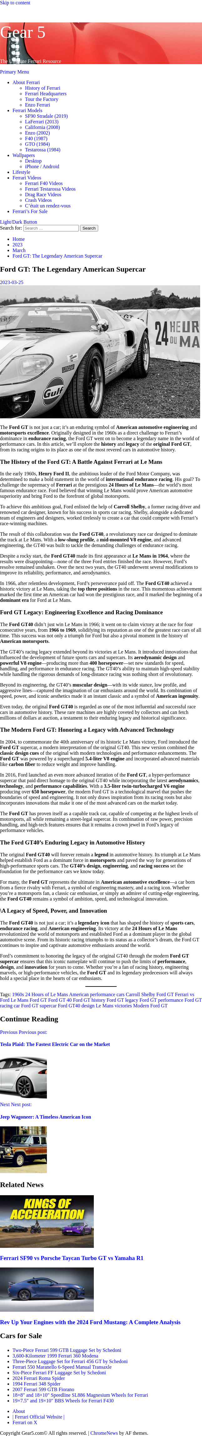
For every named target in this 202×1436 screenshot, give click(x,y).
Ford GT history (89, 1000)
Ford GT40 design (76, 1005)
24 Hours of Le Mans (46, 994)
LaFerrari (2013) (41, 121)
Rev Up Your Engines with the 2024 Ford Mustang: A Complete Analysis (90, 1322)
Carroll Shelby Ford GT (150, 994)
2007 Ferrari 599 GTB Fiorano (43, 1389)
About (19, 1411)
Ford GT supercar (39, 1005)
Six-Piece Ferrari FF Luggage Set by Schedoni (59, 1372)
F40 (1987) (36, 138)
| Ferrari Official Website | (38, 1416)
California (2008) (42, 127)
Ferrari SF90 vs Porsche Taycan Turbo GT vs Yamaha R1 (72, 1258)
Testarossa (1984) (42, 149)
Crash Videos (38, 200)
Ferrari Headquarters (46, 93)
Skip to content (15, 2)
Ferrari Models (28, 110)
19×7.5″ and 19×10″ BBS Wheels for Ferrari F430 (63, 1400)
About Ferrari (26, 82)
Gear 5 (22, 32)
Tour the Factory (41, 99)
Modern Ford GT (150, 1005)
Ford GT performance (161, 1000)
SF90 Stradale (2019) (46, 116)
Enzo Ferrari (37, 104)
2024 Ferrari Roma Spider (39, 1378)
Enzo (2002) (37, 133)
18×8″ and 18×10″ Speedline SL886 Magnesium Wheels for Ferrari (80, 1395)
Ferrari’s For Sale (30, 211)
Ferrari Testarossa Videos (50, 189)
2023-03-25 (11, 282)
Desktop (33, 161)
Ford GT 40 (60, 1000)
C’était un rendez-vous (48, 205)
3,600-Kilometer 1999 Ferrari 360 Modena (55, 1355)
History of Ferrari (42, 88)
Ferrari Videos (27, 177)
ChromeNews (104, 1433)
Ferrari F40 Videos (44, 183)
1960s (18, 994)
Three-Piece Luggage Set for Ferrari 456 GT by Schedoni (70, 1361)
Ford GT (38, 1000)
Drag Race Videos (43, 194)
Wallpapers (24, 155)
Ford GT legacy (122, 1000)
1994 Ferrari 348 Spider (36, 1383)
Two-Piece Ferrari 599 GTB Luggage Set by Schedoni (67, 1350)
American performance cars (97, 994)
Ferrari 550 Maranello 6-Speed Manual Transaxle (62, 1367)
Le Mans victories (114, 1005)
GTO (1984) (37, 144)
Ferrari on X (25, 1422)
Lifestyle (21, 172)
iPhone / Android (42, 166)
